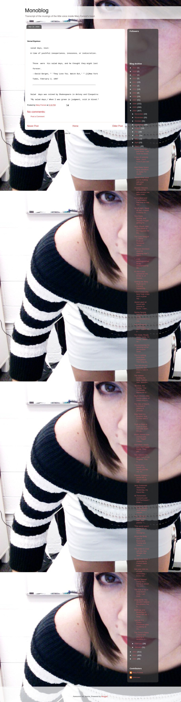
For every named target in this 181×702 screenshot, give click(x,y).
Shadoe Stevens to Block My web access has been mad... (141, 191)
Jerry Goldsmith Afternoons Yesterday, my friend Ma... (141, 488)
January (138, 647)
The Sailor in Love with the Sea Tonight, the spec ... (141, 552)
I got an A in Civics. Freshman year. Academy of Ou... (141, 624)
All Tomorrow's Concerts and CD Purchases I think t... (141, 499)
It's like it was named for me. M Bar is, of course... (141, 274)
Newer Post (33, 126)
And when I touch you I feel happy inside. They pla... (141, 448)
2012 (134, 86)
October (138, 121)
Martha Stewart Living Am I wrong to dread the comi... (141, 582)
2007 (134, 100)
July (137, 132)
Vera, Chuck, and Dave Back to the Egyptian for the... (141, 229)
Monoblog (37, 10)
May (137, 139)
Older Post (117, 126)
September (139, 125)
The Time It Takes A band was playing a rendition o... (141, 636)
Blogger (104, 696)
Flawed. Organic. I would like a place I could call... (141, 478)
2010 (134, 89)
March (137, 146)
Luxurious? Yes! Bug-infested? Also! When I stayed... (141, 509)
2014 (134, 78)
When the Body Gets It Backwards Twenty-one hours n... (140, 540)
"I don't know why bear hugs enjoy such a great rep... (141, 295)
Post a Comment (37, 116)
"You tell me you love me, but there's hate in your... (141, 368)
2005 (134, 107)
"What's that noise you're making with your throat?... (141, 180)
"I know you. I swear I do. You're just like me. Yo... (141, 468)
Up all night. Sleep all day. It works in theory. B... (141, 210)
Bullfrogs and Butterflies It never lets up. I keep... (141, 613)
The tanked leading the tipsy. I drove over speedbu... (141, 379)
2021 (134, 68)
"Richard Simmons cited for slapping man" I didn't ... (141, 252)
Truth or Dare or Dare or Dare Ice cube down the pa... (141, 427)
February (139, 644)
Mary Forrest (137, 672)
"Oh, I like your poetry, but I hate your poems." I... (140, 519)
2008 (134, 96)
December (139, 114)
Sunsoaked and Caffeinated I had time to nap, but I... (141, 201)
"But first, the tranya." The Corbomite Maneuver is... (141, 389)
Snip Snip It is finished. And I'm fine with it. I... (141, 417)
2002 (134, 655)
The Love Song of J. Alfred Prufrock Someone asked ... (141, 241)
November (139, 117)
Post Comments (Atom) (80, 133)
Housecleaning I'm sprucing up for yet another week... (141, 348)
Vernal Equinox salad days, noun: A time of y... (141, 328)
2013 (134, 82)
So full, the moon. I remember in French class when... (141, 562)
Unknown (136, 677)
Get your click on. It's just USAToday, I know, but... (141, 572)
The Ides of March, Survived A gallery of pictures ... (141, 407)
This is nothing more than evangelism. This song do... (141, 358)
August (138, 128)
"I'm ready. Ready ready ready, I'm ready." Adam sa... (141, 338)
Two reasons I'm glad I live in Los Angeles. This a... (141, 458)
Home (75, 126)
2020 (134, 71)
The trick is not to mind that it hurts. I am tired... (141, 593)
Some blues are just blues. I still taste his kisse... (141, 151)
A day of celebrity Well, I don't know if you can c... (141, 160)
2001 (134, 659)
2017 (134, 75)
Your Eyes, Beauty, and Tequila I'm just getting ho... (141, 219)
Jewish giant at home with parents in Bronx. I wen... (141, 305)
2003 (134, 652)
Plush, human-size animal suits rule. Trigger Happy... (141, 437)
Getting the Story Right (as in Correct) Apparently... (141, 285)
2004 (134, 111)
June (137, 135)
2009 (134, 93)
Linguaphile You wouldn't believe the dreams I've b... (141, 603)
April (137, 142)
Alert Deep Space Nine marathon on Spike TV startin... (141, 170)
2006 (134, 104)
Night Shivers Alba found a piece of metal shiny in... (141, 398)
